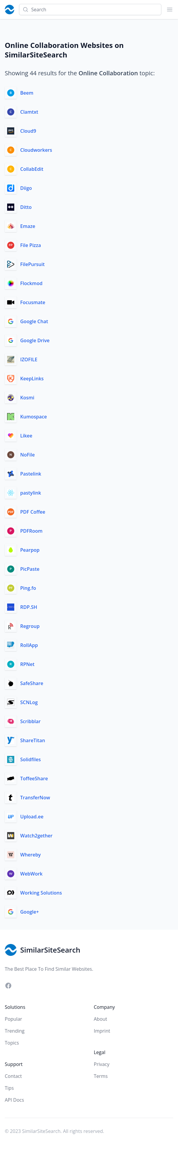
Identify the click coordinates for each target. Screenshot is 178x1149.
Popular (13, 1019)
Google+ (29, 912)
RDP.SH (28, 607)
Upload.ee (31, 816)
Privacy (102, 1064)
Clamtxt (29, 112)
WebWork (31, 873)
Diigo (26, 188)
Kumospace (33, 416)
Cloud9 (28, 131)
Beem (26, 93)
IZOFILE (28, 359)
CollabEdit (31, 169)
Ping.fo (28, 588)
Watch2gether (36, 835)
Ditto (26, 207)
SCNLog (29, 702)
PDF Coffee (32, 512)
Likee (26, 435)
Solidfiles (30, 759)
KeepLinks (32, 378)
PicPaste (30, 569)
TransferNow (35, 797)
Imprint (102, 1031)
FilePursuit (32, 264)
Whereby (30, 854)
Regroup (30, 626)
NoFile (27, 454)
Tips (9, 1088)
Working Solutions (41, 893)
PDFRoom (31, 531)
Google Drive (35, 340)
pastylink (30, 493)
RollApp (29, 645)
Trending (14, 1031)
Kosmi (27, 397)
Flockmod (31, 283)
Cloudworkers (36, 150)
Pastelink (30, 473)
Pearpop (30, 550)
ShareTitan (32, 740)
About (100, 1019)
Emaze (27, 226)
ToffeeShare (34, 778)
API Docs (14, 1100)
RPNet (27, 664)
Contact (13, 1076)
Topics (12, 1042)
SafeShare (31, 683)
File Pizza (30, 245)
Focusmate (32, 302)
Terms (101, 1076)
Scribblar (30, 721)
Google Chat (34, 321)
